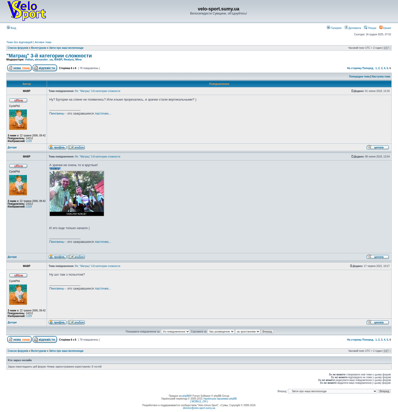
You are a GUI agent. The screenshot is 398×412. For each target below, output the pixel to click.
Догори (12, 147)
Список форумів (18, 47)
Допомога (353, 27)
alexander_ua (44, 59)
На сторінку (354, 68)
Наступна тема (381, 76)
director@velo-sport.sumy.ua (199, 408)
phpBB (186, 395)
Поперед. (368, 68)
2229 (29, 141)
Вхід (11, 27)
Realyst (69, 59)
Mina (78, 59)
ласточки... (103, 113)
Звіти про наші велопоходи (66, 47)
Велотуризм (38, 47)
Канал (385, 27)
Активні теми (43, 42)
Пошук (370, 27)
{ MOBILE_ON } (199, 401)
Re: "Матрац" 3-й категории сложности (97, 91)
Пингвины (56, 113)
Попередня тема (359, 76)
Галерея (334, 27)
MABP (58, 59)
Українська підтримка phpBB (220, 398)
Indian (29, 59)
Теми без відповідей (19, 42)
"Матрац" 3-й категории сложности (49, 55)
